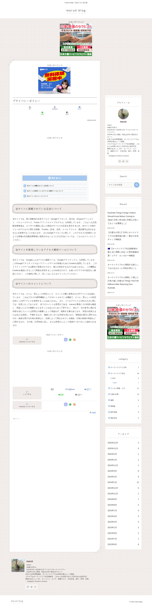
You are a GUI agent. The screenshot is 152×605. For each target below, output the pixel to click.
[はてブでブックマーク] (55, 108)
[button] (83, 108)
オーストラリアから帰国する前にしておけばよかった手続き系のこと (123, 266)
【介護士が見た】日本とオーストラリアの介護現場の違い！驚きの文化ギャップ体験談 (123, 236)
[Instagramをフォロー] (66, 335)
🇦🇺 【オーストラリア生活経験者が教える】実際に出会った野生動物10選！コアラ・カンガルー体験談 (123, 252)
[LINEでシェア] (69, 108)
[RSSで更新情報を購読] (74, 335)
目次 (53, 173)
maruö (123, 121)
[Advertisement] (55, 122)
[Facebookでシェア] (40, 108)
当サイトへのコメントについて (38, 192)
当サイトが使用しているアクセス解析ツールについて (46, 186)
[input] (122, 185)
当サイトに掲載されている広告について (41, 181)
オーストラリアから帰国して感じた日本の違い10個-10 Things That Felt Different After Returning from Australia (123, 282)
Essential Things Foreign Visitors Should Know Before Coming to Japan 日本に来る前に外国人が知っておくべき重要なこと (123, 218)
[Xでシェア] (26, 108)
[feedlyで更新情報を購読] (70, 335)
